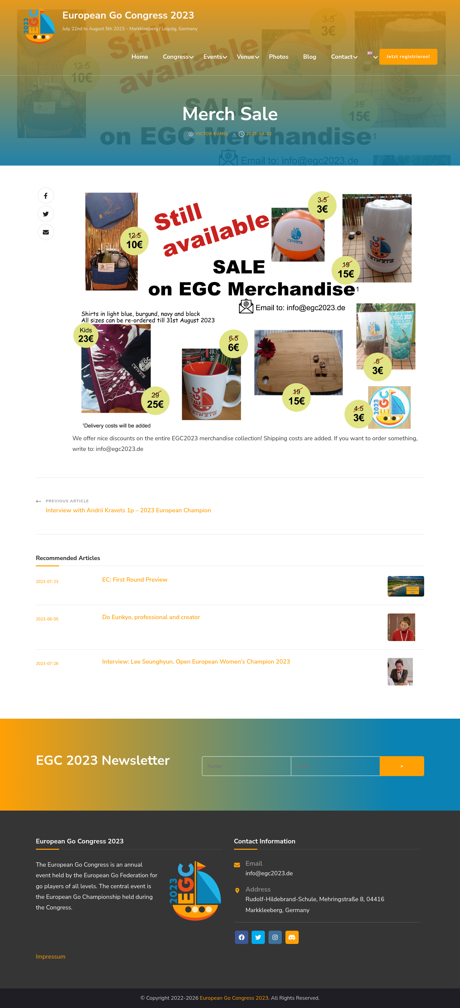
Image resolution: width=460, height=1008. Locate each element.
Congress (176, 57)
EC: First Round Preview (135, 580)
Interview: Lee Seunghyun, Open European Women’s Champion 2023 (196, 662)
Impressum (50, 957)
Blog (309, 57)
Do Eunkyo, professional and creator (151, 617)
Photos (278, 57)
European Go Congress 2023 (128, 15)
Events (212, 57)
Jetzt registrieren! (408, 56)
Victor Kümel (211, 133)
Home (139, 57)
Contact (342, 57)
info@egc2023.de (269, 873)
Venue (245, 57)
